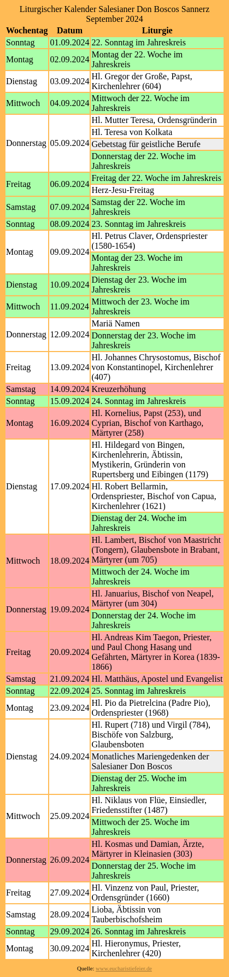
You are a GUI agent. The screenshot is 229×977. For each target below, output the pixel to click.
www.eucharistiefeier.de (124, 969)
